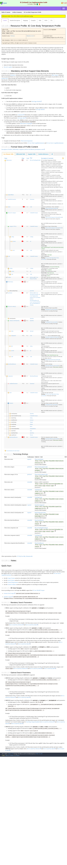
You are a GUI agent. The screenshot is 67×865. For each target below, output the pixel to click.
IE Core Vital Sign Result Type (52, 257)
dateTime (32, 290)
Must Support (55, 75)
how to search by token (31, 624)
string (31, 345)
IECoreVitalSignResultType (41, 527)
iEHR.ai (10, 752)
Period (31, 434)
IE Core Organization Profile (35, 295)
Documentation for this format (11, 450)
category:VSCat (12, 225)
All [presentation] (52, 153)
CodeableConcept (34, 212)
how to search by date (49, 667)
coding (12, 236)
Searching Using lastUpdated (33, 720)
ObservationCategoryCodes (51, 216)
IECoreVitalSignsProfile (35, 159)
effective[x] (10, 281)
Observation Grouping (25, 123)
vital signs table (39, 109)
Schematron (28, 556)
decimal (31, 330)
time (31, 430)
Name (5, 157)
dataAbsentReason (12, 363)
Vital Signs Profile (36, 101)
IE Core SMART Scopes (38, 590)
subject (9, 276)
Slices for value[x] (12, 306)
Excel (22, 556)
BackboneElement (34, 375)
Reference (32, 276)
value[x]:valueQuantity (14, 320)
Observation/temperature (27, 140)
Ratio (31, 426)
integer (31, 421)
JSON (45, 20)
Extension (32, 198)
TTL (51, 20)
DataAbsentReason (50, 365)
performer (10, 292)
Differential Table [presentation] (20, 153)
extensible (44, 258)
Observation (9, 159)
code (31, 206)
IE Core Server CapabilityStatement (54, 142)
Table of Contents (9, 754)
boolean (31, 419)
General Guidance (12, 584)
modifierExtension (12, 198)
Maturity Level (30, 35)
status (9, 206)
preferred (60, 216)
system (14, 240)
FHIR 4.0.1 (38, 752)
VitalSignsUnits (48, 309)
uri (30, 194)
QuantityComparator (50, 336)
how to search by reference (15, 624)
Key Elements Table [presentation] (8, 153)
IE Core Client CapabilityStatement (36, 142)
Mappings (25, 20)
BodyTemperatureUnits (51, 359)
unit (12, 345)
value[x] (11, 402)
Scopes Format (11, 577)
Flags (23, 157)
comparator (13, 335)
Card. (27, 157)
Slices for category (12, 212)
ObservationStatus (49, 207)
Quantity (32, 318)
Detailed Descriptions (15, 20)
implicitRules (11, 194)
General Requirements (13, 582)
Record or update (8, 66)
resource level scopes (9, 593)
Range (31, 423)
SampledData (33, 428)
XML (40, 20)
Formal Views (4, 78)
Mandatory (13, 75)
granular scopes (7, 596)
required (56, 207)
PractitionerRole (33, 300)
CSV (18, 556)
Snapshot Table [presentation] (31, 153)
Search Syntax (11, 580)
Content (5, 20)
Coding (31, 236)
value (12, 330)
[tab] (8, 153)
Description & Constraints (47, 157)
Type (31, 157)
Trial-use (12, 35)
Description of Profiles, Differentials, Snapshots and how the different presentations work (22, 149)
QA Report (16, 754)
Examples (33, 20)
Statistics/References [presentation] (43, 153)
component (20, 114)
